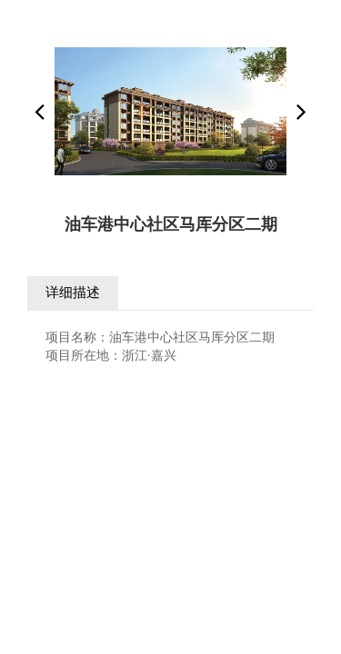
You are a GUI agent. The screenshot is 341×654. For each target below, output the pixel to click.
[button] (301, 112)
